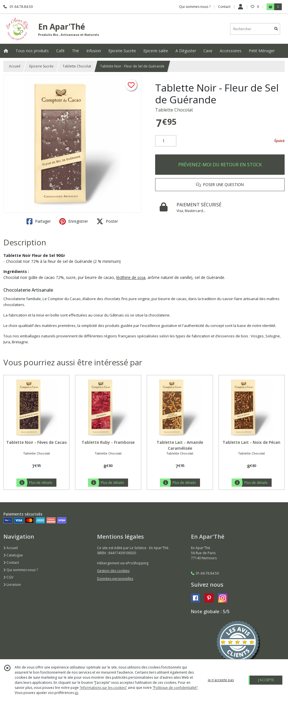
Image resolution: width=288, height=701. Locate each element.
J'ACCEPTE (266, 680)
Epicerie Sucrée (41, 66)
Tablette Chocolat (77, 66)
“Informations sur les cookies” (103, 687)
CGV (8, 577)
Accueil (14, 66)
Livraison (12, 584)
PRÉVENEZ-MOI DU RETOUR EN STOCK (220, 164)
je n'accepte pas (221, 680)
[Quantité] (165, 141)
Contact (224, 6)
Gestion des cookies (113, 570)
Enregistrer (73, 221)
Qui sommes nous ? (20, 569)
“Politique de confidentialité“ (175, 687)
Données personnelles (115, 578)
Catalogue (13, 555)
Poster (107, 221)
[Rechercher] (276, 28)
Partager (39, 221)
